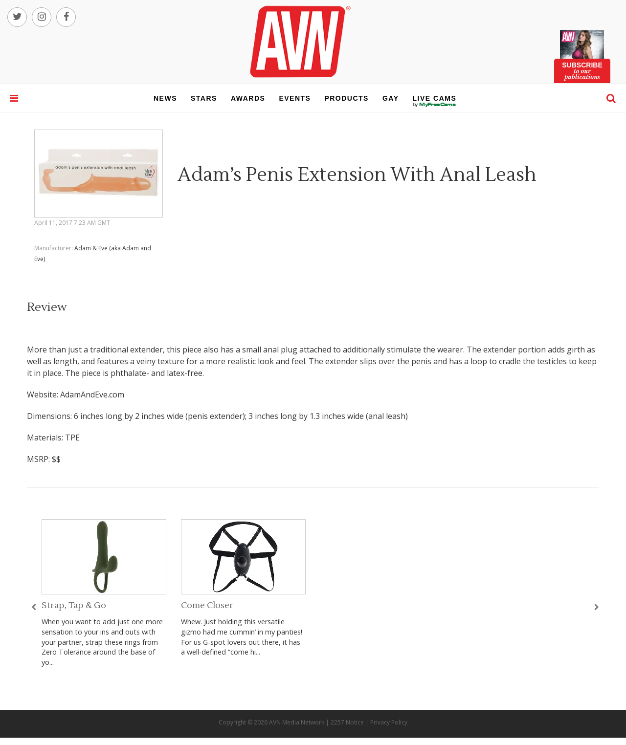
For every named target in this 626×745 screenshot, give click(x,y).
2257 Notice (347, 722)
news (165, 98)
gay (390, 98)
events (295, 98)
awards (248, 98)
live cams (435, 104)
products (346, 98)
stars (204, 98)
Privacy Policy (388, 722)
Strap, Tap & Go (74, 605)
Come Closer (207, 605)
